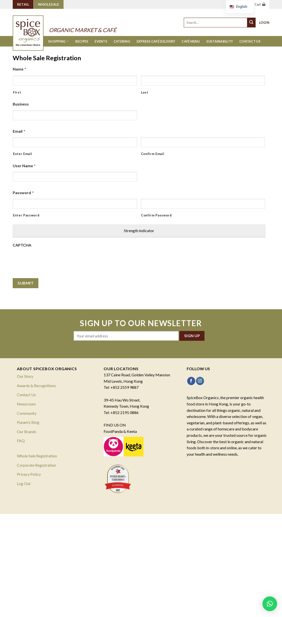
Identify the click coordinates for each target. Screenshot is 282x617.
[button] (269, 603)
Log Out (24, 483)
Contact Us (249, 41)
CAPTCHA (22, 245)
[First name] (75, 80)
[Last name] (203, 80)
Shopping (58, 41)
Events (101, 41)
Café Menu (191, 41)
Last (144, 92)
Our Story (25, 376)
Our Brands (26, 431)
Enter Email (22, 154)
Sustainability (219, 41)
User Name (24, 165)
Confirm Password (156, 215)
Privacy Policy (29, 474)
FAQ (21, 440)
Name (19, 69)
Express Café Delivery (156, 41)
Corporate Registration (36, 465)
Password (23, 192)
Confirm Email (152, 154)
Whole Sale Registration (37, 455)
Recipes (81, 41)
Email (19, 131)
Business (21, 104)
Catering (122, 41)
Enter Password (26, 215)
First (17, 92)
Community (26, 413)
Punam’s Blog (28, 422)
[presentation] (50, 260)
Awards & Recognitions (36, 385)
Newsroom (26, 404)
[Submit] (251, 22)
